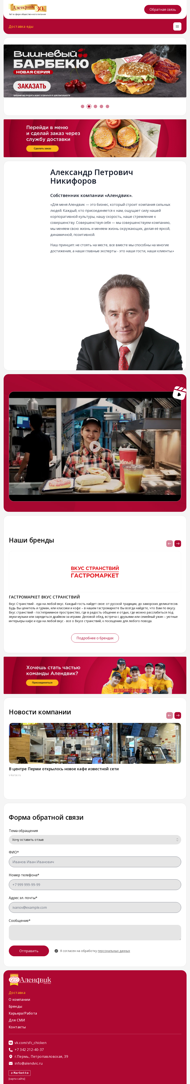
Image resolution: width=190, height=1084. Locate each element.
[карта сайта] (17, 1079)
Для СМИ (17, 1020)
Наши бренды (31, 540)
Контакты (17, 1027)
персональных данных (114, 951)
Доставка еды (21, 26)
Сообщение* (20, 920)
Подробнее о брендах (95, 638)
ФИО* (14, 852)
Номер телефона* (24, 875)
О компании (19, 999)
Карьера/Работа (23, 1013)
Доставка (17, 992)
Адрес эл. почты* (23, 897)
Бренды (15, 1006)
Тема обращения (23, 830)
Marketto (20, 1073)
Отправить (28, 951)
